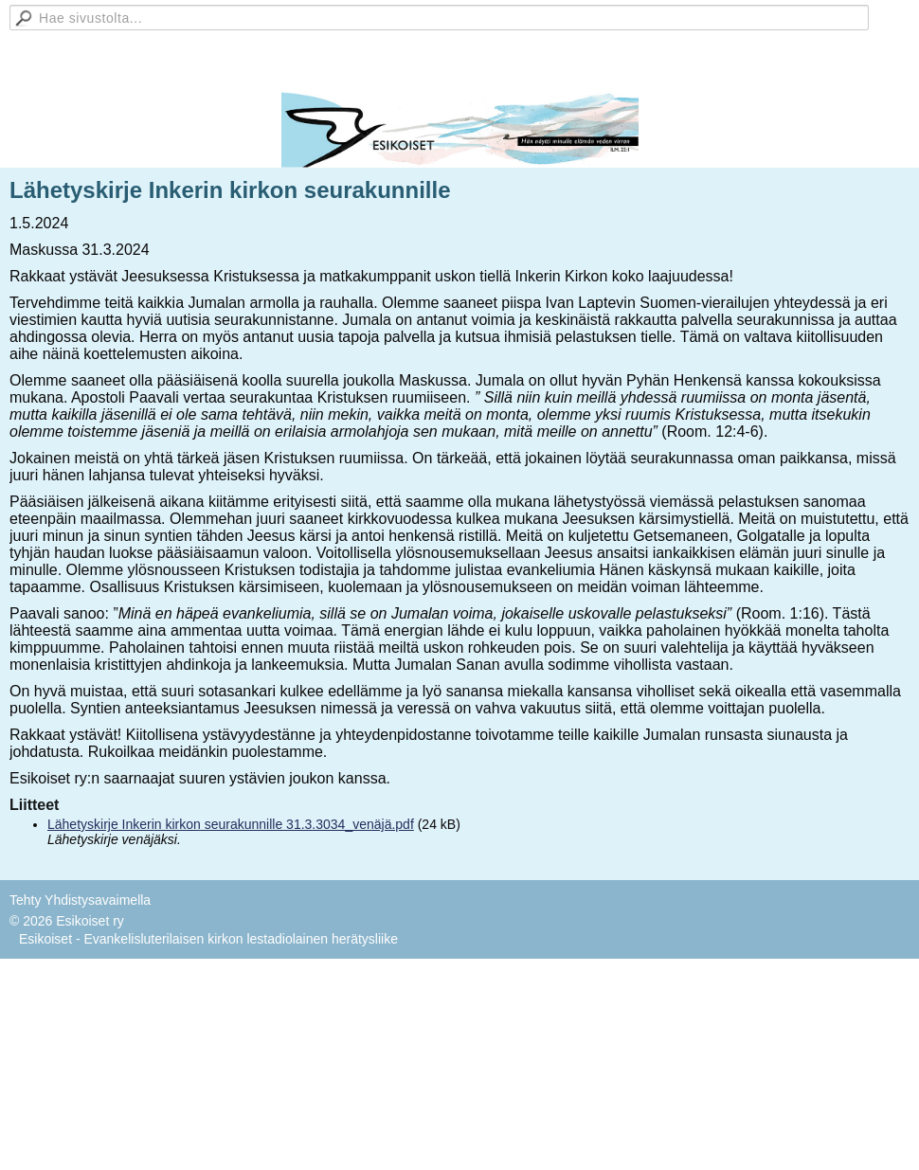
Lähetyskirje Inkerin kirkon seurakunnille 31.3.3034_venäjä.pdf (230, 824)
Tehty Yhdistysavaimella (80, 900)
